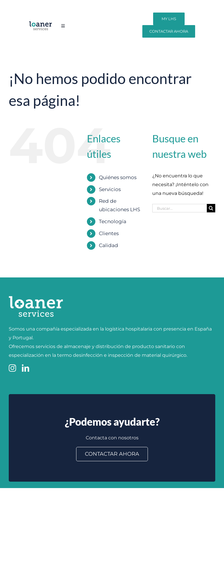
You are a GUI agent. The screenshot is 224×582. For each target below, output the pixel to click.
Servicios (110, 189)
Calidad (108, 245)
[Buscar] (211, 208)
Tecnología (112, 221)
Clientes (109, 233)
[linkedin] (25, 368)
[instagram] (12, 368)
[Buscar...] (179, 208)
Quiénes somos (117, 177)
